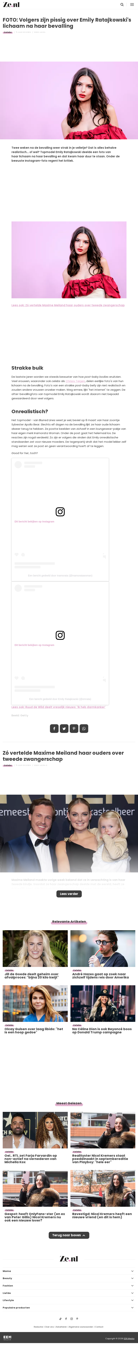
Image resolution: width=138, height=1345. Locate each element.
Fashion (8, 1285)
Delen (54, 728)
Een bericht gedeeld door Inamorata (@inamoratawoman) (60, 575)
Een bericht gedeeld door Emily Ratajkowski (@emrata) (60, 699)
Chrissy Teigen (75, 381)
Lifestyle (8, 1300)
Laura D (43, 765)
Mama (7, 1271)
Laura (42, 32)
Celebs (8, 32)
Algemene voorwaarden (81, 1326)
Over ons (49, 1326)
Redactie (38, 1326)
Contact (99, 1326)
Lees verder (69, 894)
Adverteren (61, 1326)
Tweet (64, 728)
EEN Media (129, 1338)
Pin (74, 728)
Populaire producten (16, 1307)
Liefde (7, 1293)
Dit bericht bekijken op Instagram (34, 521)
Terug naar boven (66, 1235)
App (84, 728)
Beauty (7, 1278)
